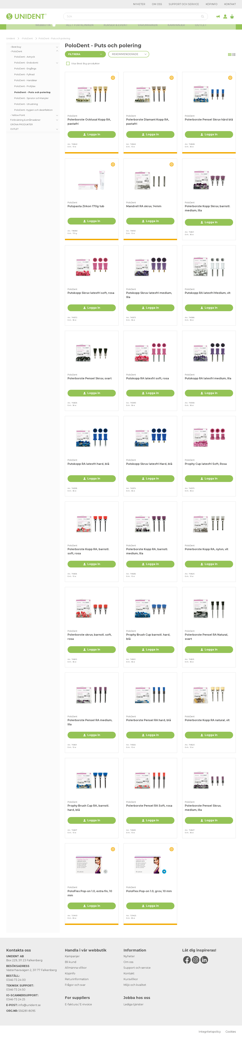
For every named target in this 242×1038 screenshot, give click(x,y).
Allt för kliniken (80, 28)
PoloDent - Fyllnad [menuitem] (24, 74)
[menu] (33, 88)
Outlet (201, 28)
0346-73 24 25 (15, 999)
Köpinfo (211, 4)
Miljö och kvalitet (135, 985)
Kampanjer (176, 28)
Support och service (184, 4)
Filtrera (74, 54)
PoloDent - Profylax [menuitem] (24, 86)
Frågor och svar (75, 985)
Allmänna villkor (76, 967)
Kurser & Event (116, 28)
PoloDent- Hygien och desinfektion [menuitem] (33, 110)
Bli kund (70, 962)
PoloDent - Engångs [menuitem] (25, 68)
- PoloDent (27, 38)
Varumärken (148, 28)
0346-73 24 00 (16, 979)
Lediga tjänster (134, 1004)
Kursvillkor (131, 979)
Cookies (231, 1031)
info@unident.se (29, 1005)
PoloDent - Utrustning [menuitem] (26, 104)
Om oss (157, 4)
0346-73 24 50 (15, 989)
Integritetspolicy (210, 1031)
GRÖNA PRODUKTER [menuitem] (21, 124)
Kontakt (230, 4)
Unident (10, 38)
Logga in (93, 134)
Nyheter (139, 4)
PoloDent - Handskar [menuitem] (25, 80)
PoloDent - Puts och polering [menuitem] (32, 92)
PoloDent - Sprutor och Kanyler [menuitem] (31, 98)
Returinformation (77, 979)
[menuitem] (33, 47)
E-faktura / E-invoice (78, 1004)
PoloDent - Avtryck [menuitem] (24, 57)
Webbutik (45, 28)
